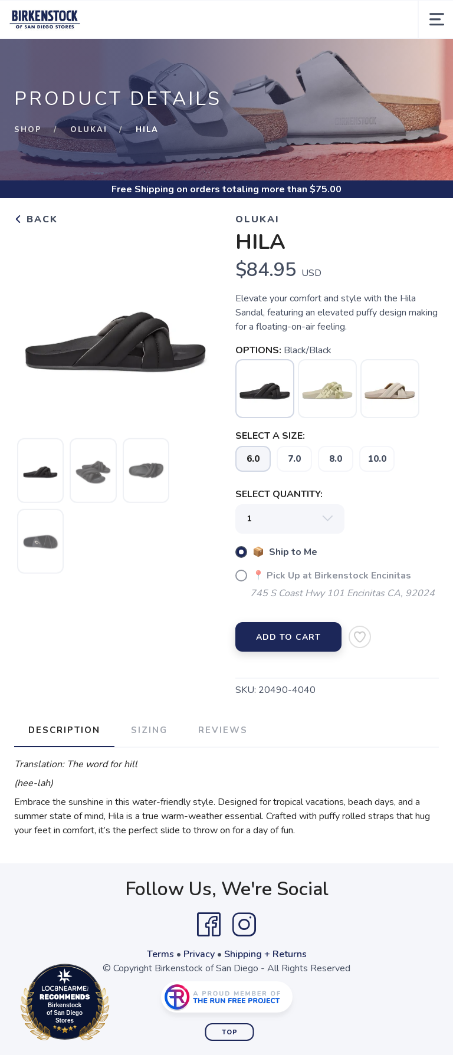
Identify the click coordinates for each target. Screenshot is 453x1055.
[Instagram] (244, 924)
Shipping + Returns (265, 954)
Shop (28, 129)
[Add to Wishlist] (360, 637)
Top (230, 1032)
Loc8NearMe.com (116, 1004)
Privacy (199, 954)
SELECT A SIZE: (270, 435)
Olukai (88, 129)
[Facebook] (208, 924)
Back (36, 219)
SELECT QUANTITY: (279, 494)
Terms (160, 954)
